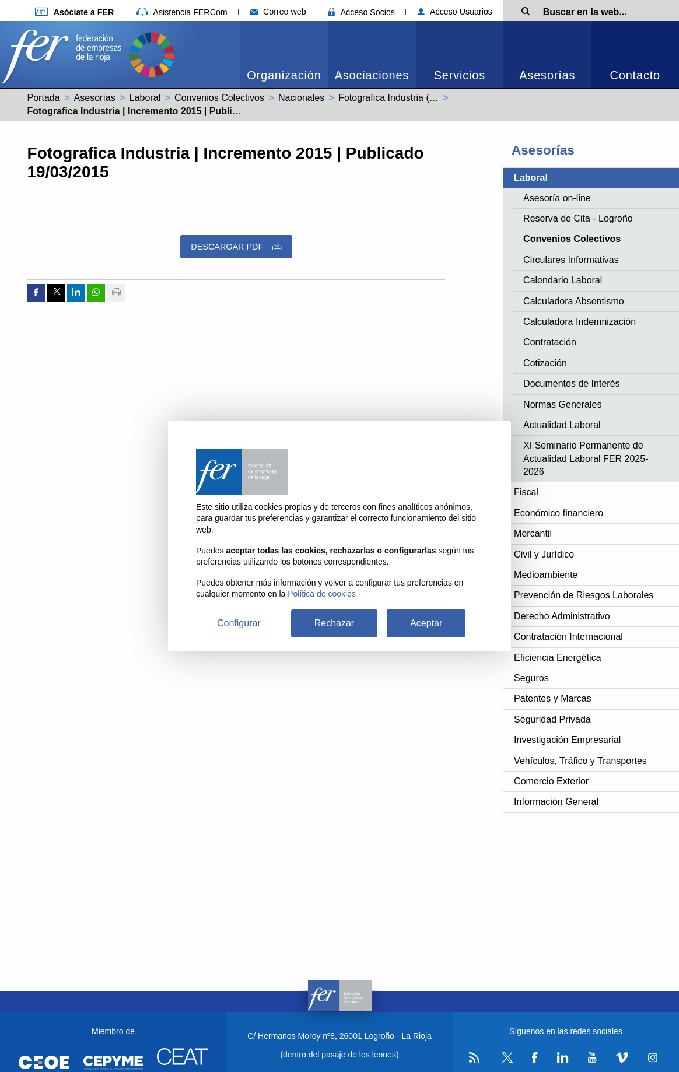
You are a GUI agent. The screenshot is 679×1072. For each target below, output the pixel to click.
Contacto (635, 75)
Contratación (549, 342)
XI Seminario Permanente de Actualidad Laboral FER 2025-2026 (585, 458)
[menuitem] (284, 54)
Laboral (145, 98)
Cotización (545, 363)
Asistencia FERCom (182, 12)
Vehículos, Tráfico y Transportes (580, 761)
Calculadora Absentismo (573, 301)
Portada (43, 98)
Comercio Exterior (551, 781)
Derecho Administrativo (562, 616)
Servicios (459, 75)
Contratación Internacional (568, 637)
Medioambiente (546, 575)
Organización (284, 75)
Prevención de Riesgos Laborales (583, 595)
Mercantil (533, 533)
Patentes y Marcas (553, 698)
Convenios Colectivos (219, 98)
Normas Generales (562, 404)
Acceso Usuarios (454, 11)
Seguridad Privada (552, 719)
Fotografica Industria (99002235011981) (421, 98)
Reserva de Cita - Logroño (578, 218)
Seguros (531, 678)
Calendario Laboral (562, 280)
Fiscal (526, 492)
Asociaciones (372, 75)
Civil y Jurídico (544, 554)
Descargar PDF (236, 246)
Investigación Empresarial (567, 740)
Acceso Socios (361, 12)
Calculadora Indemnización (579, 322)
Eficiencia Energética (557, 658)
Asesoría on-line (557, 198)
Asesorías (547, 75)
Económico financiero (558, 513)
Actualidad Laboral (562, 425)
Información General (556, 802)
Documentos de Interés (571, 383)
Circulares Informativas (571, 260)
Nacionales (301, 98)
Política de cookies (322, 593)
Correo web (278, 11)
